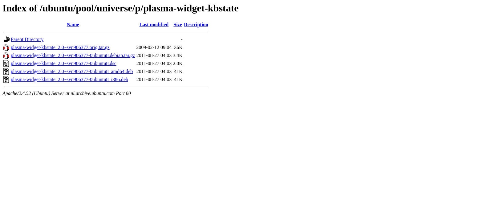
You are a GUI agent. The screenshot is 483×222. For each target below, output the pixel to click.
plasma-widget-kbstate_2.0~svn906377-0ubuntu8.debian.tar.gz (73, 55)
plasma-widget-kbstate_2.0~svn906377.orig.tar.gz (60, 47)
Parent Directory (27, 39)
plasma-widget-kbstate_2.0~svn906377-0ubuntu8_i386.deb (69, 79)
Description (196, 24)
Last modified (153, 24)
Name (73, 24)
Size (177, 24)
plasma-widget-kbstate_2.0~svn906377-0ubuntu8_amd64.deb (72, 71)
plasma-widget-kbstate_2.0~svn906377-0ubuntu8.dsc (63, 63)
